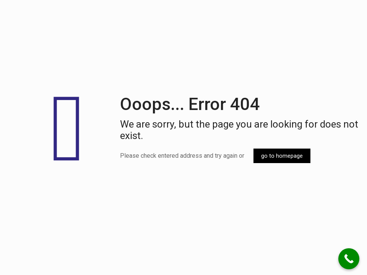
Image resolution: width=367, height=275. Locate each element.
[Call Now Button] (348, 258)
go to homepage (282, 155)
